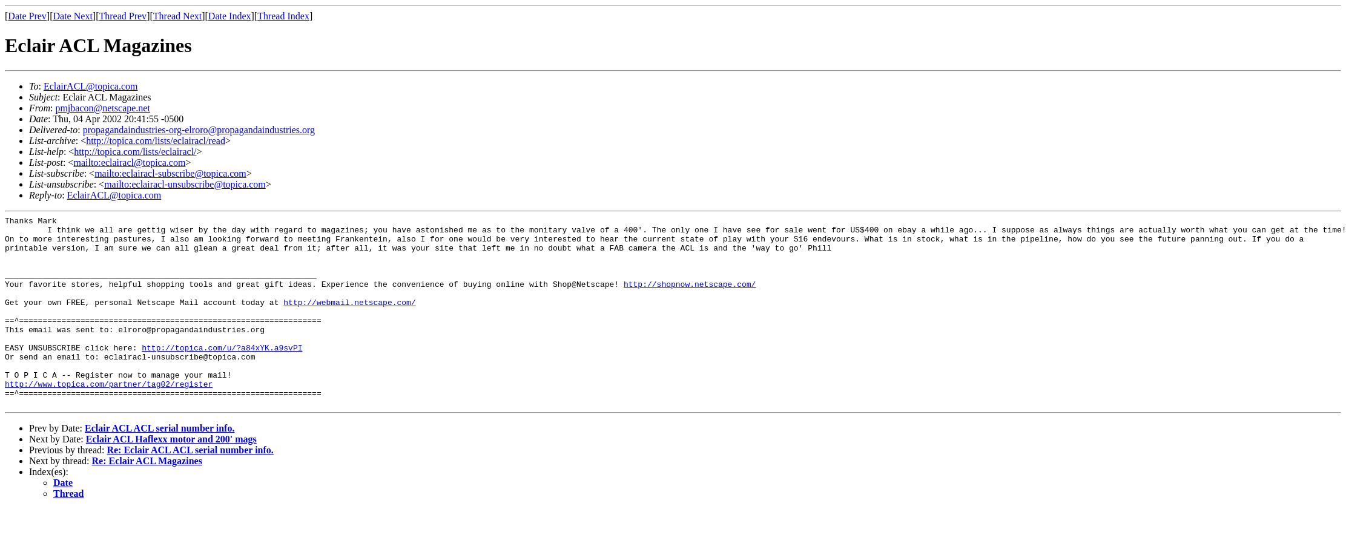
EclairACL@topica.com (91, 86)
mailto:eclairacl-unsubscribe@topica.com (185, 184)
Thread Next (177, 16)
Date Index (229, 16)
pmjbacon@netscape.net (102, 108)
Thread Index (283, 16)
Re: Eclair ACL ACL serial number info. (190, 488)
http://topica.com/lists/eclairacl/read (155, 141)
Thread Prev (123, 16)
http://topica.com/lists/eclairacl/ (135, 151)
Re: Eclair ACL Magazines (147, 499)
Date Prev (27, 16)
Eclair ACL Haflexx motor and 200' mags (171, 477)
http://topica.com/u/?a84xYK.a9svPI (222, 374)
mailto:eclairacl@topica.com (129, 162)
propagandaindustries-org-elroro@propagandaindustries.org (199, 130)
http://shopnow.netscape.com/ (690, 298)
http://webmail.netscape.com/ (349, 320)
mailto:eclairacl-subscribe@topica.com (170, 173)
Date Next (73, 16)
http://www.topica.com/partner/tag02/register (109, 418)
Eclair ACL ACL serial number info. (159, 466)
